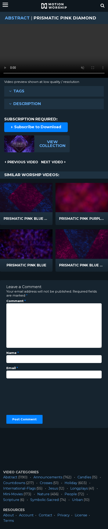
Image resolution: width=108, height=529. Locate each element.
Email (12, 368)
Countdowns (14, 483)
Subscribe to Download (36, 127)
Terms (8, 521)
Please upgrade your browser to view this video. (54, 52)
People (71, 494)
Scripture (11, 500)
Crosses (46, 483)
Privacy (63, 515)
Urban (77, 500)
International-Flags (19, 488)
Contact (45, 515)
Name (12, 353)
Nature (43, 494)
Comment (16, 301)
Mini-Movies (13, 494)
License (81, 515)
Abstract (17, 17)
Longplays (79, 488)
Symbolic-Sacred (44, 500)
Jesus (53, 488)
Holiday (71, 483)
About (8, 515)
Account (26, 515)
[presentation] (23, 397)
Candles (84, 477)
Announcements (47, 477)
